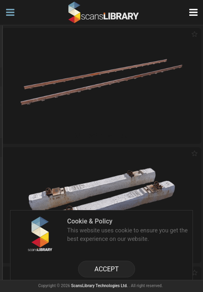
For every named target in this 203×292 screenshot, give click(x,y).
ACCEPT (107, 269)
